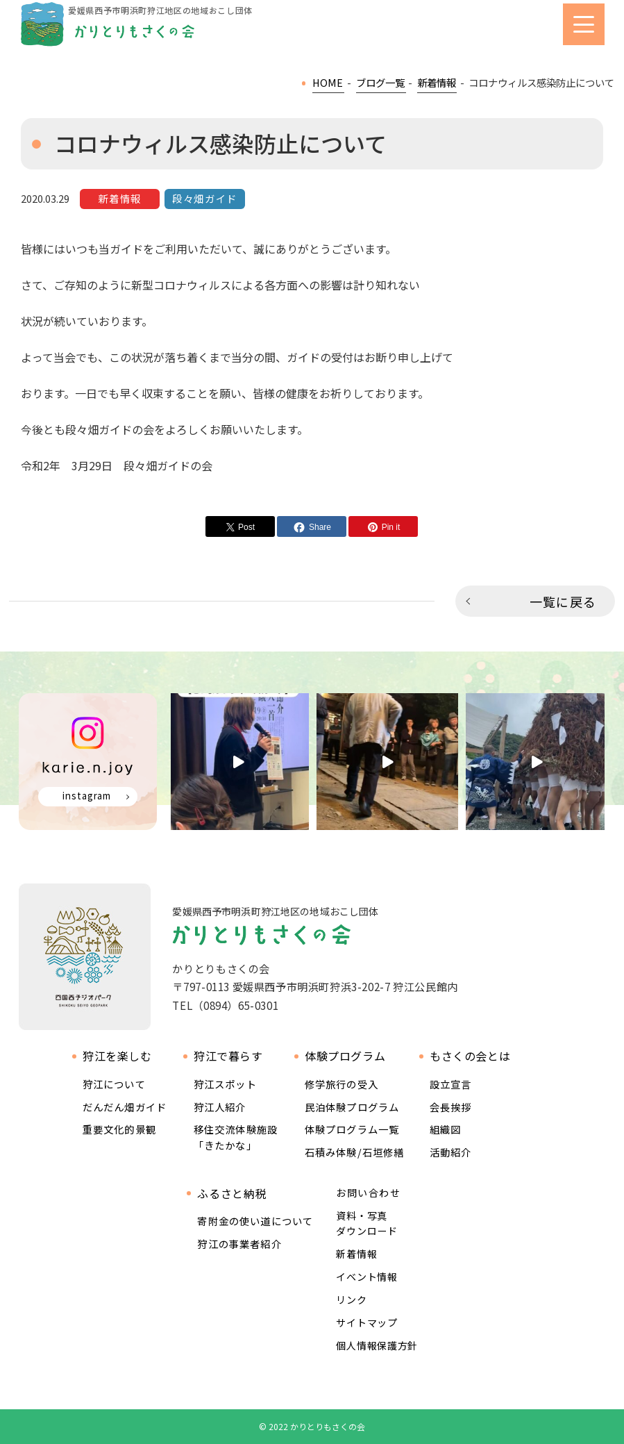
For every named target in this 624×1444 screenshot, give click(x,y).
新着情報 (356, 1254)
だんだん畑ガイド (125, 1106)
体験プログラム (345, 1056)
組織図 (445, 1129)
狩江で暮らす (228, 1056)
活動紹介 (451, 1152)
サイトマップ (366, 1322)
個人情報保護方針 (377, 1345)
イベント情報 (366, 1277)
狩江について (114, 1084)
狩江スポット (225, 1084)
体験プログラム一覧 (352, 1129)
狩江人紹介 (220, 1106)
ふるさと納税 (232, 1193)
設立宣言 (451, 1084)
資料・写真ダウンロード (366, 1223)
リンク (351, 1299)
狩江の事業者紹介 (239, 1243)
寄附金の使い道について (255, 1220)
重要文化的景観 (119, 1129)
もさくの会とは (470, 1056)
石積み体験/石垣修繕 (355, 1152)
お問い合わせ (368, 1193)
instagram (86, 795)
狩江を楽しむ (117, 1056)
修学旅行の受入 (341, 1084)
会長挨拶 (451, 1106)
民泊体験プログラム (352, 1106)
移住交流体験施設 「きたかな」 (236, 1137)
